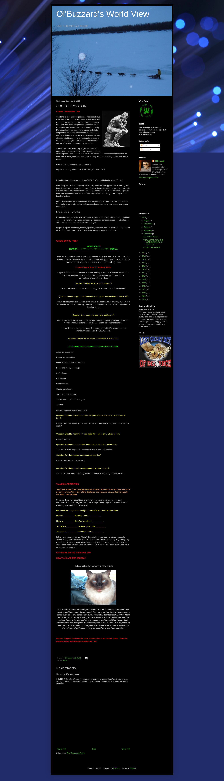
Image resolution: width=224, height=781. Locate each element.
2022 (144, 289)
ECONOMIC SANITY (151, 237)
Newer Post (61, 749)
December (148, 234)
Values (65, 660)
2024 (144, 296)
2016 (144, 269)
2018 (144, 276)
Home (94, 749)
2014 (144, 263)
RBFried (116, 768)
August (147, 221)
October (147, 227)
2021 (144, 286)
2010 (144, 218)
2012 (144, 256)
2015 (144, 266)
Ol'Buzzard (159, 161)
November (148, 231)
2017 (144, 273)
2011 (144, 253)
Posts (144, 145)
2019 (144, 279)
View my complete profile (148, 178)
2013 (144, 259)
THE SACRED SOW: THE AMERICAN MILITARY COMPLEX (153, 242)
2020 (144, 283)
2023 (144, 293)
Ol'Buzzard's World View (102, 14)
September (148, 224)
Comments (146, 150)
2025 (144, 299)
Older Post (126, 749)
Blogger (133, 768)
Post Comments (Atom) (76, 753)
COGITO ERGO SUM (151, 248)
